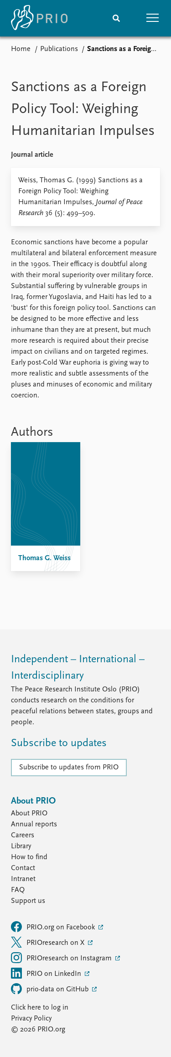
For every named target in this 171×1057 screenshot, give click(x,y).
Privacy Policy (31, 1018)
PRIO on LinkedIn (47, 973)
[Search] (116, 18)
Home (21, 49)
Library (21, 846)
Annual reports (34, 824)
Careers (22, 835)
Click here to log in (39, 1007)
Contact (23, 868)
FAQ (18, 890)
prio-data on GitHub (50, 988)
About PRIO (29, 813)
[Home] (39, 18)
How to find (29, 857)
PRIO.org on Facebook (54, 926)
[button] (153, 18)
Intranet (23, 879)
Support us (28, 901)
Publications (59, 49)
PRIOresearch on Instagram (62, 957)
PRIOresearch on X (48, 942)
